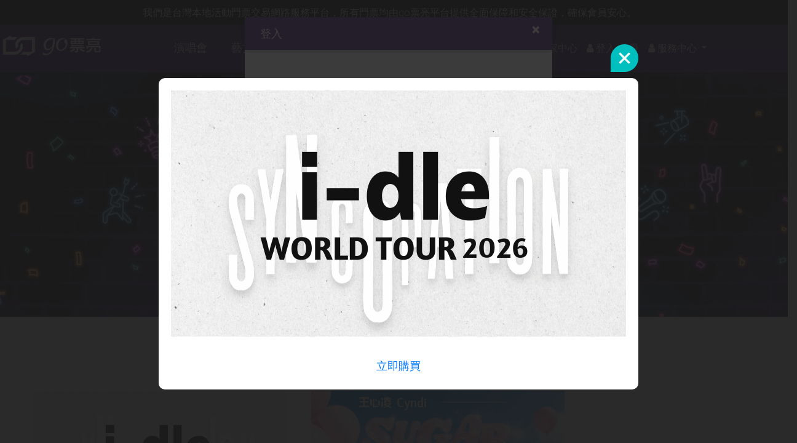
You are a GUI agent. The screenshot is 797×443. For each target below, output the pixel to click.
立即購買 (398, 366)
